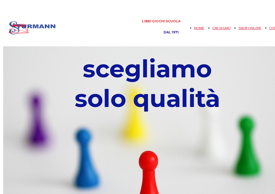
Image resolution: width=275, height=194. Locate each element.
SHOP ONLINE (249, 28)
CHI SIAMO (221, 28)
